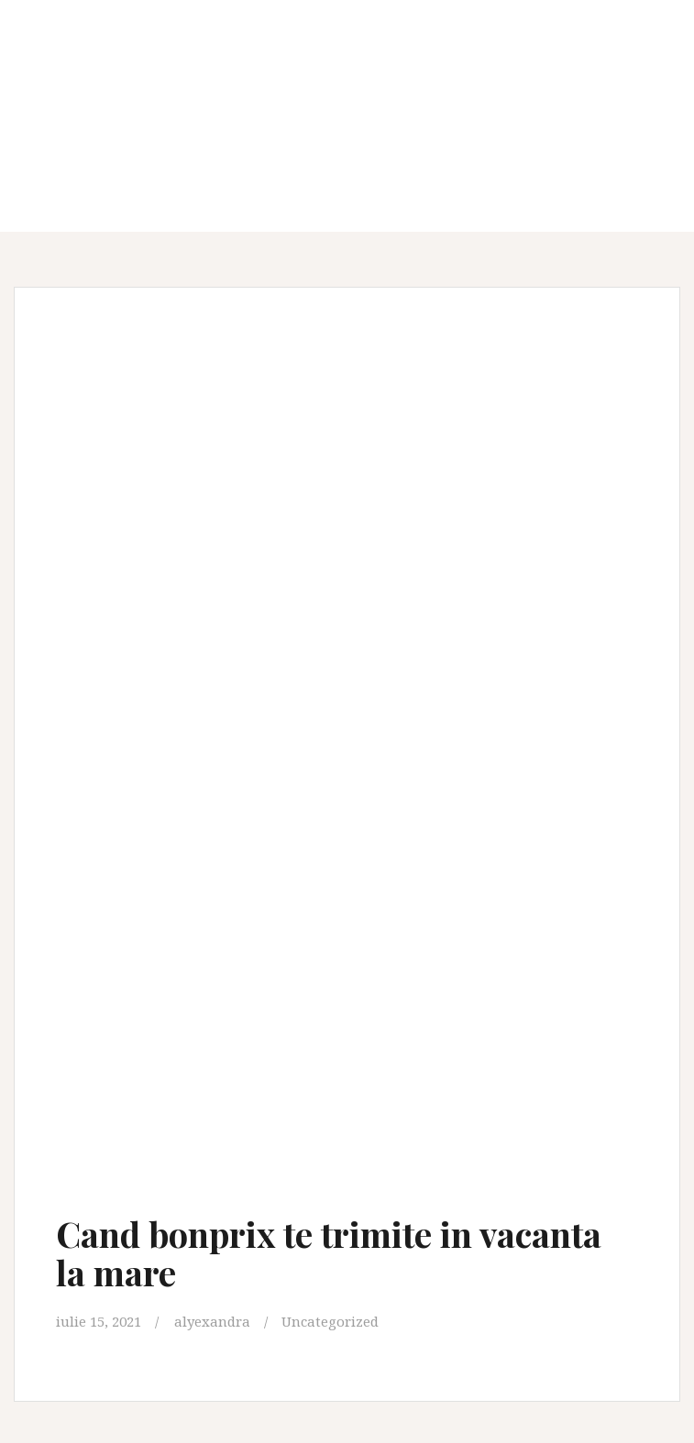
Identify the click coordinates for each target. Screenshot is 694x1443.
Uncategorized (330, 1321)
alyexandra (212, 1321)
